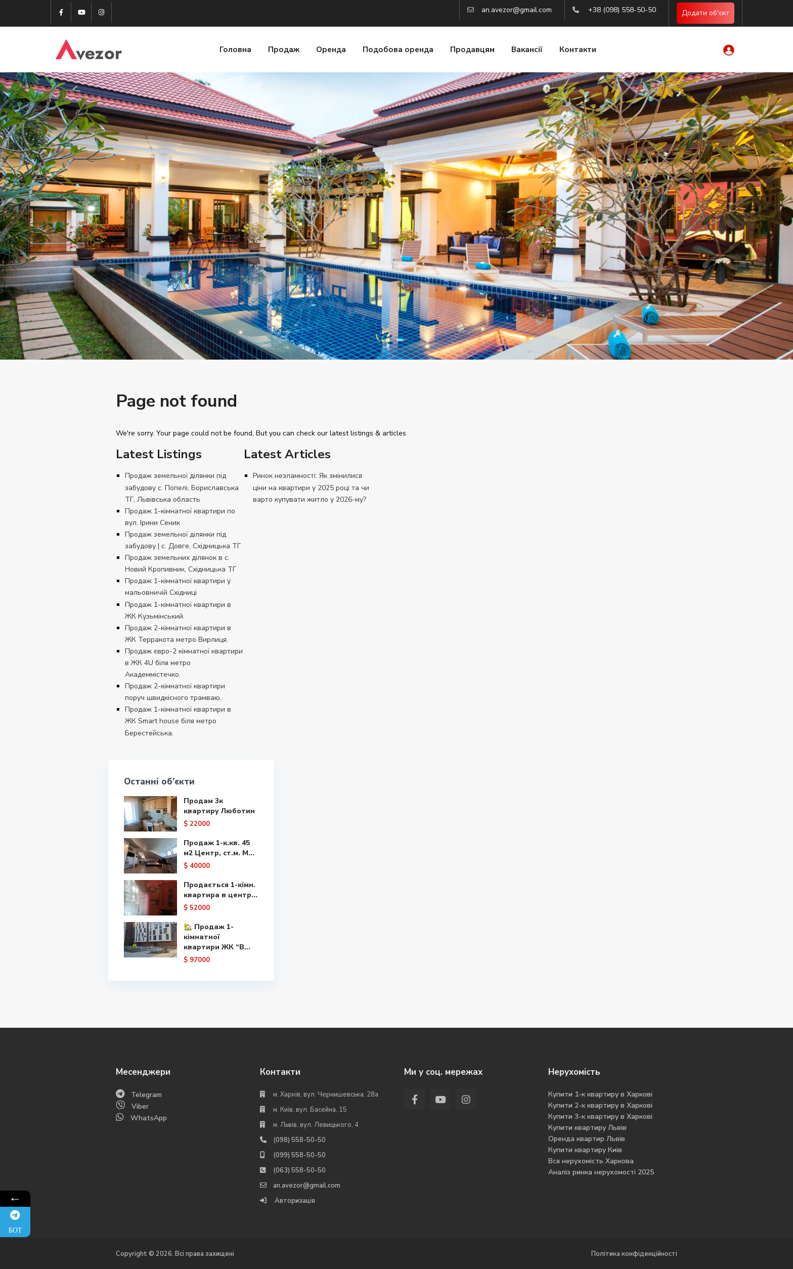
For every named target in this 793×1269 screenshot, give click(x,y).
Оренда (331, 50)
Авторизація (294, 1200)
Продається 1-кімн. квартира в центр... (219, 895)
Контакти (577, 50)
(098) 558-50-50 (299, 1140)
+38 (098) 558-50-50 (622, 10)
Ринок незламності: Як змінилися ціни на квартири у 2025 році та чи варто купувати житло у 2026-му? (311, 487)
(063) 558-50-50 (299, 1170)
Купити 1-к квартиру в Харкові (600, 1094)
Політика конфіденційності (634, 1253)
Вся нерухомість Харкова (591, 1161)
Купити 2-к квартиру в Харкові (600, 1105)
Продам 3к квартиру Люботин (218, 806)
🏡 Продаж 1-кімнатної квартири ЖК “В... (216, 944)
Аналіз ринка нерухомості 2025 (601, 1172)
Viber (140, 1106)
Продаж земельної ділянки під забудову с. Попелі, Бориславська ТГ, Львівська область (182, 487)
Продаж (283, 50)
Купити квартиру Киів (585, 1150)
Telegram (146, 1095)
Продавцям (472, 50)
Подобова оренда (398, 50)
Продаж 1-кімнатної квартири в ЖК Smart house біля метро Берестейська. (178, 721)
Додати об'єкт (705, 13)
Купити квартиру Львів (587, 1127)
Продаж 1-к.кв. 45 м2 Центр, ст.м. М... (218, 848)
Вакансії (527, 50)
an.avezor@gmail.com (516, 10)
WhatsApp (148, 1118)
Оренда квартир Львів (586, 1139)
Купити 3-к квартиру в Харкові (600, 1116)
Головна (235, 50)
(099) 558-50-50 (299, 1155)
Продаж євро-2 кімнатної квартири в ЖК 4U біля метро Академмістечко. (184, 662)
